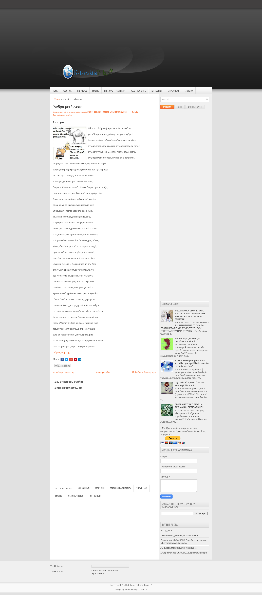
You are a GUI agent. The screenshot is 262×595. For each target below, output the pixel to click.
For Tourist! (95, 495)
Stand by (188, 90)
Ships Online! (83, 488)
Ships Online (173, 90)
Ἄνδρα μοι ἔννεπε (67, 106)
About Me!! (99, 488)
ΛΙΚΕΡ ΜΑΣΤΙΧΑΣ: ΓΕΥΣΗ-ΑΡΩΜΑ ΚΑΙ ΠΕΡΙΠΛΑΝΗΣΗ (189, 405)
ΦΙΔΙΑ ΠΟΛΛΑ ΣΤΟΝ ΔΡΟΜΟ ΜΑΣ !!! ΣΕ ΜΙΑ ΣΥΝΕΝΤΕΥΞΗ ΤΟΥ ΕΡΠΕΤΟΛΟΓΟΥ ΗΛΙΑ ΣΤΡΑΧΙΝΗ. (190, 315)
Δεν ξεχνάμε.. (166, 530)
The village (82, 90)
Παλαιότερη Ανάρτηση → (144, 372)
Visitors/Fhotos (75, 495)
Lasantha (141, 589)
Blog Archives (195, 107)
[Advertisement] (101, 23)
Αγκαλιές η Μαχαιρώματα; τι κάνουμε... (178, 548)
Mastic (95, 90)
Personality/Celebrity (114, 90)
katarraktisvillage (139, 585)
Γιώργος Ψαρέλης (61, 352)
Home (55, 90)
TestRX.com (56, 566)
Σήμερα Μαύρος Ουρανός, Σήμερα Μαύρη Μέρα (183, 552)
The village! (141, 488)
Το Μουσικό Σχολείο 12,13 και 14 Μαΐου (179, 535)
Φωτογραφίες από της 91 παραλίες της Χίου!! (187, 340)
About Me (67, 90)
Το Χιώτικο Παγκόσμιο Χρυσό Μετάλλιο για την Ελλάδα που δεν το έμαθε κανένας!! (192, 363)
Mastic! (58, 495)
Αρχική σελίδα (103, 372)
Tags (179, 107)
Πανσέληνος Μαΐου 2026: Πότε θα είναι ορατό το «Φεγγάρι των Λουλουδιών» (183, 541)
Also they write (138, 90)
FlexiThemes (130, 589)
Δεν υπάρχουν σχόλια (62, 114)
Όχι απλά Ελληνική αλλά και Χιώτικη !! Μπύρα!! (189, 384)
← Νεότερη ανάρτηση (63, 372)
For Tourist (156, 90)
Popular (167, 107)
